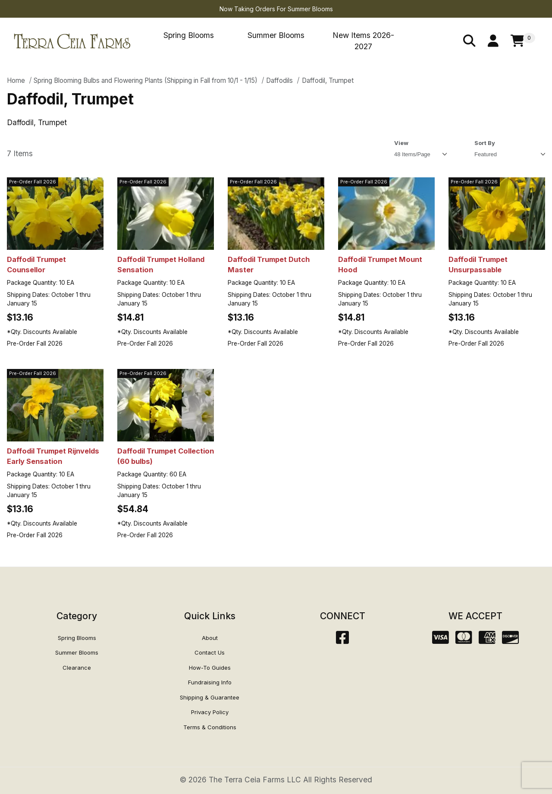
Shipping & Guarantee (209, 697)
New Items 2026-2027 (363, 41)
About (210, 637)
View (401, 142)
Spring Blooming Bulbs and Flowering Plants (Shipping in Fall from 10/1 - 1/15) (145, 80)
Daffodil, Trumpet (328, 80)
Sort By (484, 142)
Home (16, 80)
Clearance (77, 667)
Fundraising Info (210, 682)
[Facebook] (342, 640)
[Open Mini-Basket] (523, 41)
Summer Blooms (276, 35)
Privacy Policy (210, 712)
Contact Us (209, 652)
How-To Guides (210, 667)
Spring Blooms (188, 35)
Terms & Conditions (209, 727)
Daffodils (279, 80)
